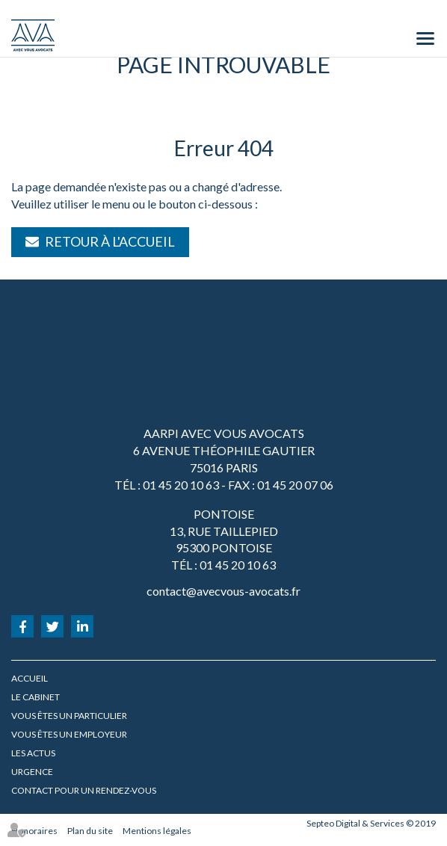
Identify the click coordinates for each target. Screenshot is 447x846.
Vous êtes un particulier (69, 715)
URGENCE (32, 771)
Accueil (29, 678)
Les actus (33, 753)
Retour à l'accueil (110, 241)
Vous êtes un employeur (69, 734)
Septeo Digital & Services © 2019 (371, 823)
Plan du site (90, 830)
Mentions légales (157, 830)
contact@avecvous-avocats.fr (223, 591)
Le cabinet (35, 697)
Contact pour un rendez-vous (83, 790)
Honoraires (34, 830)
